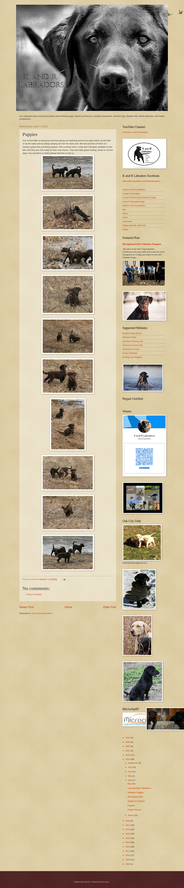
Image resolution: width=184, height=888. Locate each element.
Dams (125, 213)
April (130, 780)
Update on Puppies (136, 801)
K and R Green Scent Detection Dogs (139, 197)
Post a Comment (33, 594)
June (130, 771)
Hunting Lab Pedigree (132, 357)
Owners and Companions (134, 205)
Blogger (105, 882)
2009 (128, 859)
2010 (128, 855)
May (130, 776)
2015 (128, 834)
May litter (132, 784)
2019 (128, 759)
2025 (128, 737)
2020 (128, 755)
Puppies (131, 805)
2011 (128, 851)
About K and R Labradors (134, 189)
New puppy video (135, 797)
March (131, 815)
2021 (128, 750)
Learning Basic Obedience (139, 788)
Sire (124, 209)
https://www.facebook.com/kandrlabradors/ (142, 181)
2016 (128, 829)
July (130, 767)
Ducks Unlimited (130, 353)
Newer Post (26, 607)
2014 (128, 838)
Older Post (109, 607)
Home (68, 607)
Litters (125, 217)
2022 (128, 746)
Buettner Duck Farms (132, 333)
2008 (128, 864)
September (133, 763)
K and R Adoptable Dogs (134, 201)
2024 (128, 742)
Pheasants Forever (131, 349)
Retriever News (129, 337)
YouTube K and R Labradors (135, 132)
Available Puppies (135, 792)
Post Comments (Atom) (42, 613)
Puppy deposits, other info (134, 225)
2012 (128, 847)
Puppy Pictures (134, 809)
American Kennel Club (133, 345)
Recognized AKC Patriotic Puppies (142, 244)
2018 (128, 821)
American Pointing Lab (133, 341)
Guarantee (127, 221)
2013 (128, 842)
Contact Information (131, 193)
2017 (128, 825)
